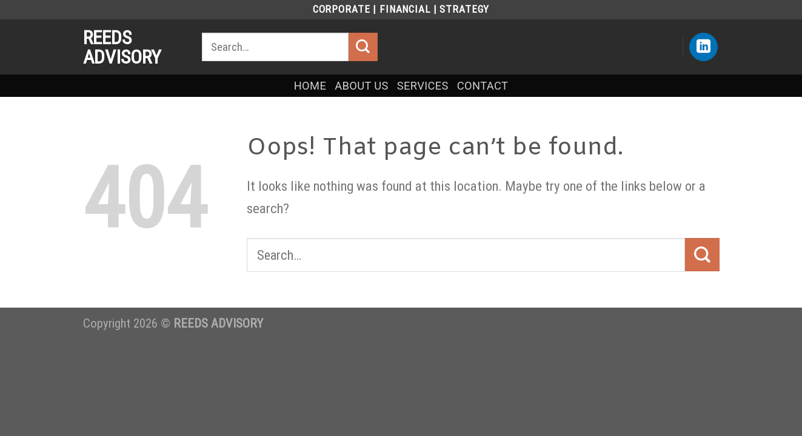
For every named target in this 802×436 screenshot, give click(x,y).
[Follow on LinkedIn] (703, 47)
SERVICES (423, 85)
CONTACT (482, 85)
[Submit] (363, 47)
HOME (310, 85)
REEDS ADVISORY (122, 47)
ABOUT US (362, 85)
